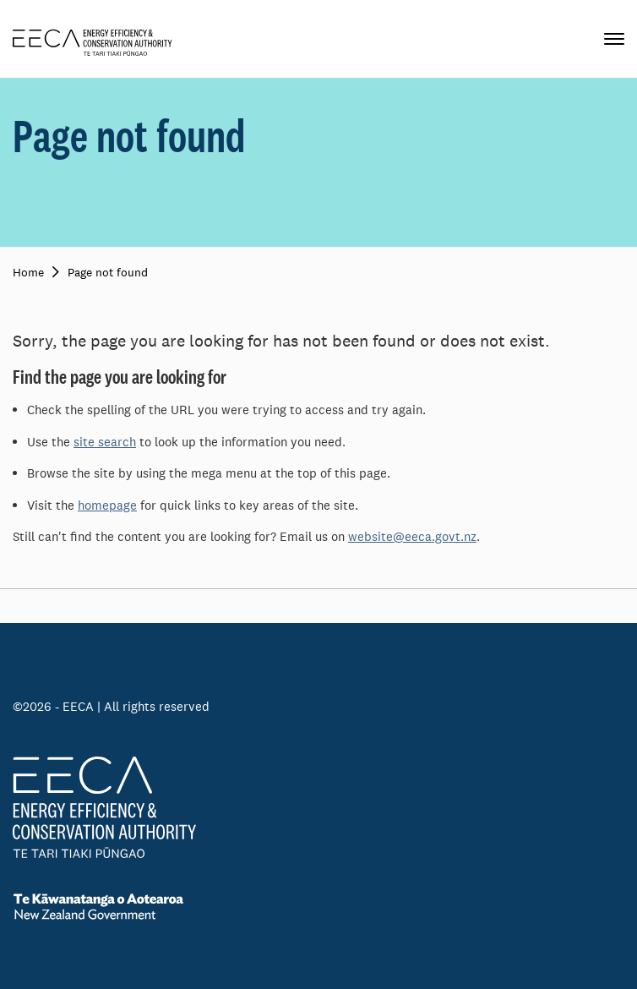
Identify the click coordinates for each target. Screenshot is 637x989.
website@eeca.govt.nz (412, 536)
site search (105, 442)
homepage (107, 505)
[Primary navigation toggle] (614, 39)
